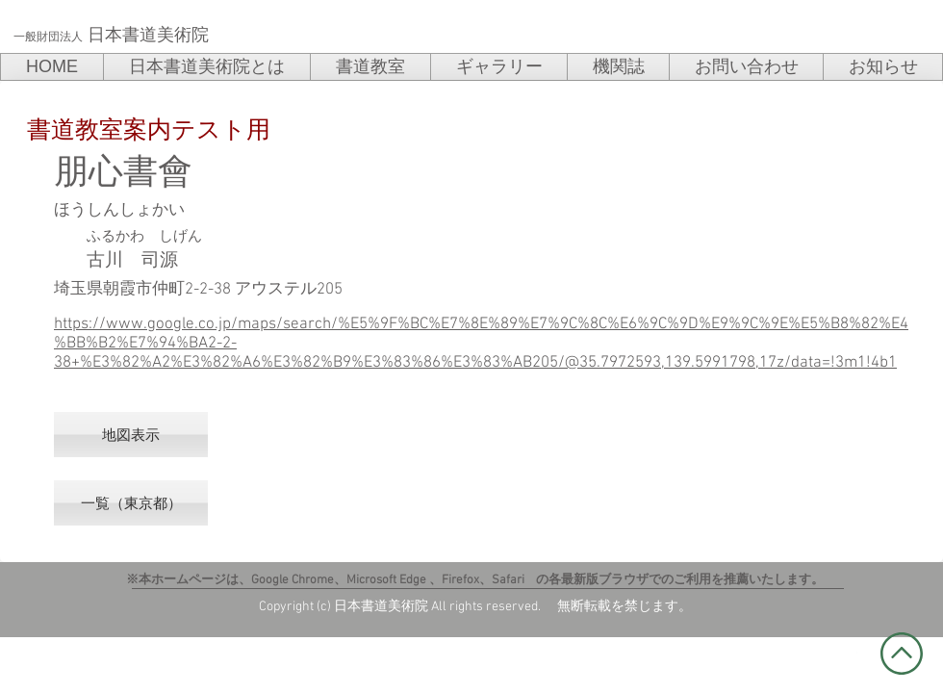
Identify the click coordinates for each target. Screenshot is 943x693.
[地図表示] (131, 434)
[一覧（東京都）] (131, 503)
